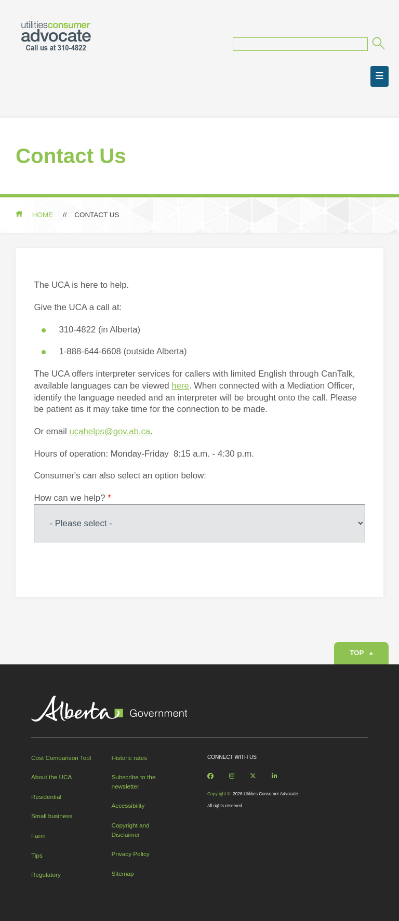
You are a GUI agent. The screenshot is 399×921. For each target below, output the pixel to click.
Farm (38, 835)
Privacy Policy (131, 853)
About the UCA (51, 776)
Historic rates (130, 757)
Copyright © (218, 793)
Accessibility (128, 805)
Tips (37, 855)
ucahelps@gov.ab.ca (109, 431)
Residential (46, 796)
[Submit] (377, 44)
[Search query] (300, 44)
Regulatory (46, 874)
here (180, 386)
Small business (51, 815)
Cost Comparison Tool (61, 757)
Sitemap (123, 873)
